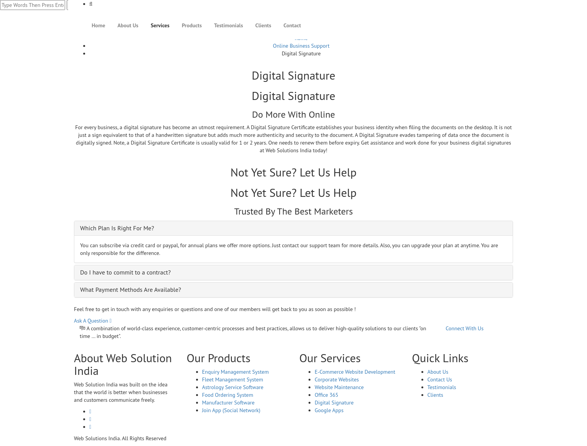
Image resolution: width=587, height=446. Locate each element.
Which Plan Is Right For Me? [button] (117, 228)
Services (160, 25)
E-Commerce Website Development (355, 371)
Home (98, 25)
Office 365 (326, 394)
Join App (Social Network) (231, 410)
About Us (127, 25)
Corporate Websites (337, 379)
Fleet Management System (232, 379)
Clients (263, 25)
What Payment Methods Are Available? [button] (130, 289)
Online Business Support (301, 45)
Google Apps (329, 410)
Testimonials (228, 25)
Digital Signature (334, 402)
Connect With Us (464, 328)
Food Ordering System (227, 394)
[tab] (293, 228)
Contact (292, 25)
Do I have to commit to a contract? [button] (125, 272)
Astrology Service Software (232, 387)
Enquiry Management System (235, 371)
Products (192, 25)
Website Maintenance (339, 387)
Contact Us (440, 379)
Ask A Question (93, 320)
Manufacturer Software (228, 402)
